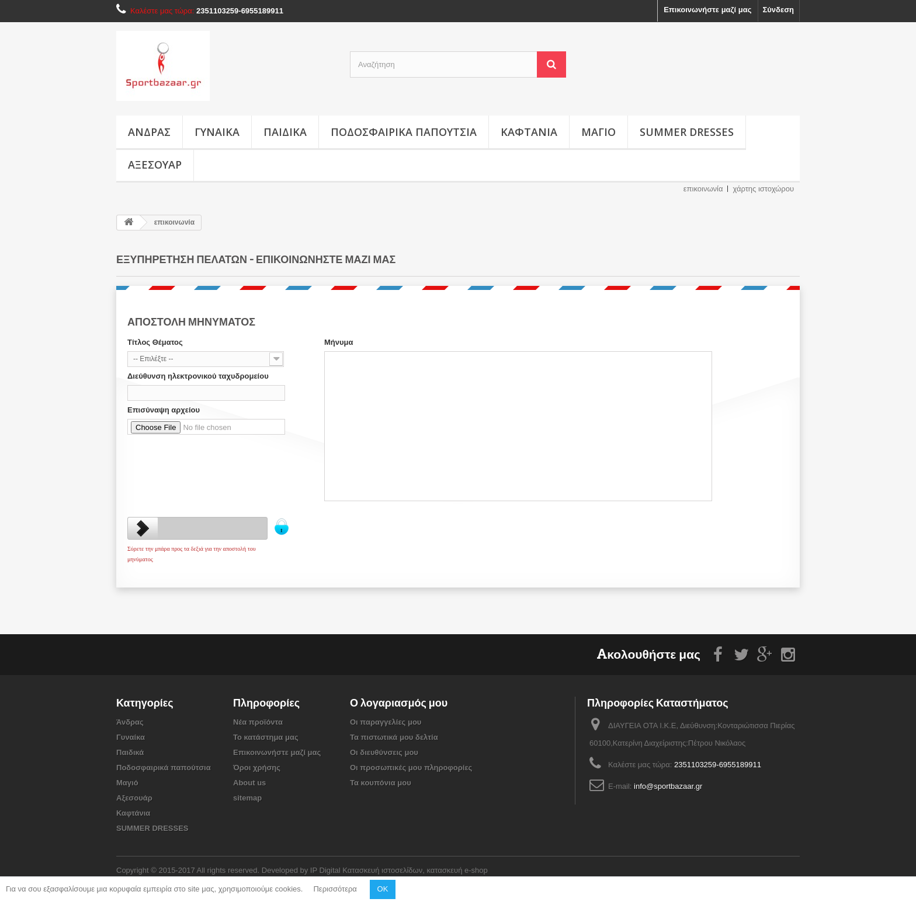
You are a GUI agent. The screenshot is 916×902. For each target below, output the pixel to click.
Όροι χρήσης (256, 767)
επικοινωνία (703, 188)
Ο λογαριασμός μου (398, 703)
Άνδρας (149, 132)
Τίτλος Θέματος (155, 342)
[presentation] (216, 461)
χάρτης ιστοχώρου (763, 188)
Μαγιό (598, 132)
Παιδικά (285, 132)
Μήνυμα (338, 342)
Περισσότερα (334, 888)
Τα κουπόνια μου (380, 782)
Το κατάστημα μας (266, 737)
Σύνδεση (778, 9)
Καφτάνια (529, 132)
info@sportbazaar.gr (668, 786)
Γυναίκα (217, 132)
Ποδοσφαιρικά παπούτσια (404, 132)
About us (249, 782)
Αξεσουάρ (155, 165)
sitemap (247, 797)
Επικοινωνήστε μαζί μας (707, 9)
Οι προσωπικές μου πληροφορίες (411, 767)
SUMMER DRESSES (687, 132)
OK (382, 888)
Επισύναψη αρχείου (163, 409)
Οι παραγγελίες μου (385, 722)
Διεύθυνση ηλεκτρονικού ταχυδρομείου (198, 376)
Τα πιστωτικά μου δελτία (394, 737)
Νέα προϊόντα (258, 722)
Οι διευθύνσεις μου (384, 752)
